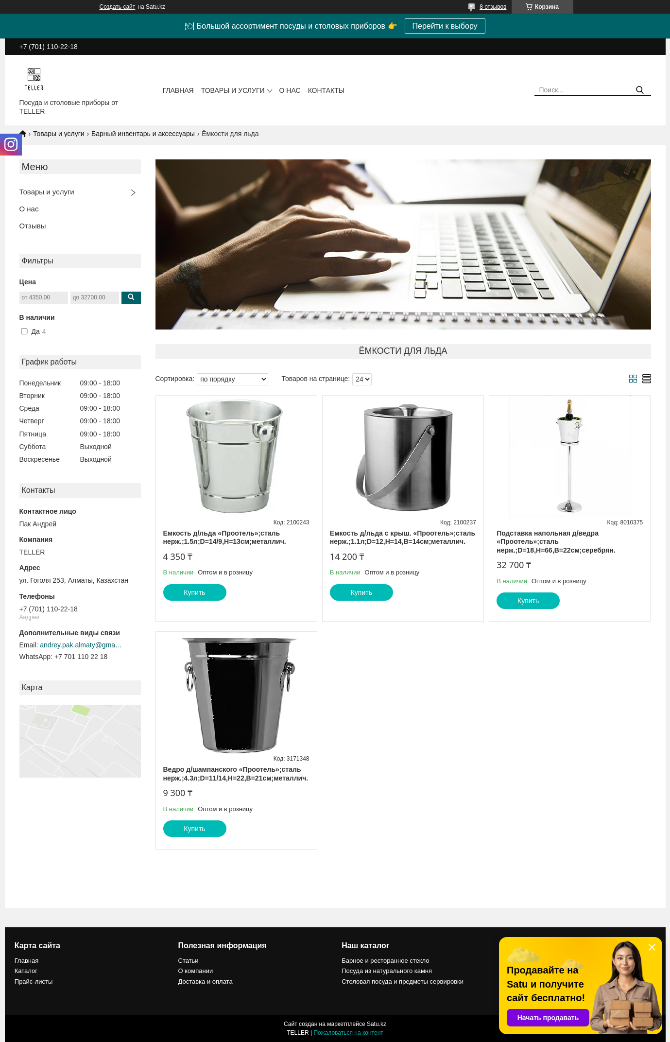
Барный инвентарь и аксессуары (143, 133)
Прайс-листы (34, 981)
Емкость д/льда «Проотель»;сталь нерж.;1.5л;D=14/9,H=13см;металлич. (224, 537)
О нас (290, 90)
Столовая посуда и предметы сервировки (403, 981)
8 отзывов (493, 6)
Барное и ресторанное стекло (385, 960)
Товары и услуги (233, 90)
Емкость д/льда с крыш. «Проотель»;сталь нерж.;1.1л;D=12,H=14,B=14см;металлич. (402, 537)
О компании (195, 970)
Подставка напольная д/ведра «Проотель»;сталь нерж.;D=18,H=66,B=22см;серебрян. (556, 541)
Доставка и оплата (205, 981)
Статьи (188, 960)
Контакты (326, 90)
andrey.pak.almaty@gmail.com (81, 645)
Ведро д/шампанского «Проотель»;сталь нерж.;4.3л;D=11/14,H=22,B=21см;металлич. (236, 773)
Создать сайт (118, 6)
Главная (178, 90)
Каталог (26, 970)
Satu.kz (376, 1024)
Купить (194, 592)
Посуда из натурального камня (387, 970)
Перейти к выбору (445, 26)
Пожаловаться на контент (348, 1032)
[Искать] (640, 90)
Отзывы (32, 226)
